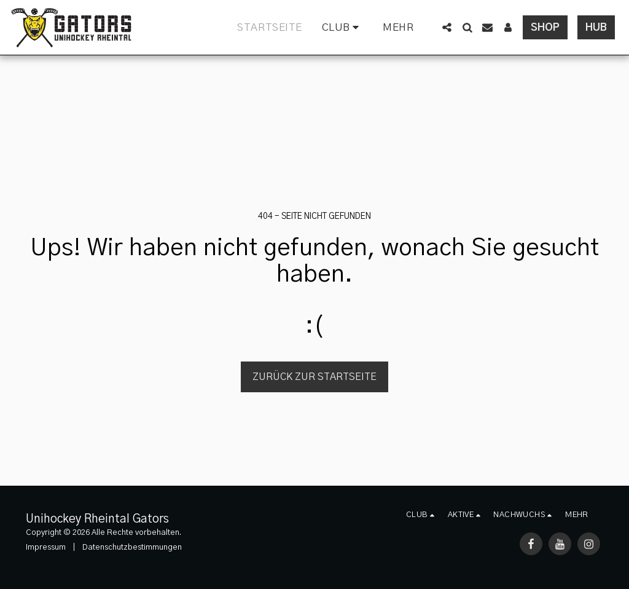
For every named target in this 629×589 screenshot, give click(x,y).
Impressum (46, 547)
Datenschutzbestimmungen (132, 547)
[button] (343, 27)
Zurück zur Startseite (314, 377)
